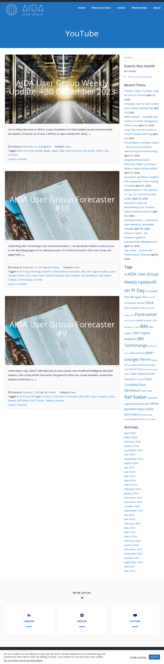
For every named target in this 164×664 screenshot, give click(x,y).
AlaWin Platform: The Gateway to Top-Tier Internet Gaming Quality (141, 194)
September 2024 (133, 458)
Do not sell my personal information (23, 660)
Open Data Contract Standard (48, 275)
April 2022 (129, 532)
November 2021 (133, 553)
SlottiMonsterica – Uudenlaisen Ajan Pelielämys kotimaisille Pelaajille (141, 224)
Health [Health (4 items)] (139, 320)
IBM (83, 271)
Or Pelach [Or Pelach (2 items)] (140, 379)
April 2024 (129, 480)
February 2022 (132, 540)
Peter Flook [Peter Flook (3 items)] (146, 390)
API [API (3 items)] (146, 291)
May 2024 (129, 476)
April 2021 (129, 566)
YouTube (12, 154)
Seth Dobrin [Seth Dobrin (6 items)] (132, 414)
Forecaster (74, 271)
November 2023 (133, 501)
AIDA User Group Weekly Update (34, 150)
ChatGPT (46, 271)
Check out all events (140, 76)
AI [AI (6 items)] (125, 274)
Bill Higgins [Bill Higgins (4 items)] (136, 297)
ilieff (49, 146)
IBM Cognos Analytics (98, 271)
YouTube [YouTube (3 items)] (151, 419)
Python (99, 150)
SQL (106, 150)
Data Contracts (73, 150)
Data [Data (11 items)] (149, 302)
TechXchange (25, 279)
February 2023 (132, 523)
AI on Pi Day (23, 271)
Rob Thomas (37, 400)
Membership (139, 7)
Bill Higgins (36, 396)
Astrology (36, 271)
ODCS (28, 275)
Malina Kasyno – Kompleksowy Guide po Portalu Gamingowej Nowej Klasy (141, 121)
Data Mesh (59, 396)
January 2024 (131, 493)
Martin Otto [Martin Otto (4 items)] (136, 369)
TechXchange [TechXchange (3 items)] (130, 419)
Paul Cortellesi (72, 275)
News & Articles (101, 7)
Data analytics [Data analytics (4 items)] (132, 307)
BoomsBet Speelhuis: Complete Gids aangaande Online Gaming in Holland (141, 181)
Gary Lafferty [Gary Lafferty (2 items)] (129, 320)
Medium (82, 621)
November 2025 (133, 450)
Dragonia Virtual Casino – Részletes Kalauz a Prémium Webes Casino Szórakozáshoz (140, 164)
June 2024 (129, 471)
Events (121, 7)
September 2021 (133, 562)
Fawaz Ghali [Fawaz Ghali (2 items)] (129, 315)
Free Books (88, 150)
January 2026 (131, 445)
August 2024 (131, 463)
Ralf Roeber (53, 267)
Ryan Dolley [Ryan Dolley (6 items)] (146, 409)
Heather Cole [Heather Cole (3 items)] (150, 320)
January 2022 (131, 545)
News (68, 146)
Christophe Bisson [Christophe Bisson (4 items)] (134, 302)
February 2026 (132, 441)
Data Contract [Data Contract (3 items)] (147, 308)
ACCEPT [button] (154, 657)
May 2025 (129, 454)
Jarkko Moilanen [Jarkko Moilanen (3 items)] (137, 353)
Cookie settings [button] (138, 657)
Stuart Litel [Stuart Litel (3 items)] (147, 414)
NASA (112, 396)
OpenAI (12, 400)
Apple (55, 150)
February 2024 (132, 489)
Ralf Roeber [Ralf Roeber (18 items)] (135, 397)
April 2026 (129, 433)
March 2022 (130, 536)
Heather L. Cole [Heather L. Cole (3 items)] (131, 327)
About (157, 7)
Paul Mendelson (89, 275)
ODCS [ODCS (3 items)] (127, 373)
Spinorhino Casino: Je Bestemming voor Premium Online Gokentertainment (139, 207)
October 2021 (132, 557)
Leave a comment (17, 159)
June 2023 (129, 519)
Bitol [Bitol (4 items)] (145, 297)
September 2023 (133, 510)
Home (81, 7)
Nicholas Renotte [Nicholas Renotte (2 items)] (150, 369)
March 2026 (130, 437)
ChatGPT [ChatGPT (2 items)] (151, 297)
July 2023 (129, 514)
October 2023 (132, 506)
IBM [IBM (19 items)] (144, 326)
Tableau (12, 279)
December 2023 (133, 497)
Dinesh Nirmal (60, 271)
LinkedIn (29, 621)
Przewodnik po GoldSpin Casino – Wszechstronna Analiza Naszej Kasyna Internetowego (141, 147)
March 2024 (130, 484)
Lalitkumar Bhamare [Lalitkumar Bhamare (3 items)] (140, 365)
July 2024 (129, 467)
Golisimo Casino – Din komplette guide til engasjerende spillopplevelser (141, 237)
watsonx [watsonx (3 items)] (142, 419)
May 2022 (129, 527)
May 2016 (129, 570)
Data (61, 150)
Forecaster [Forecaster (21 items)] (146, 314)
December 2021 (133, 549)
